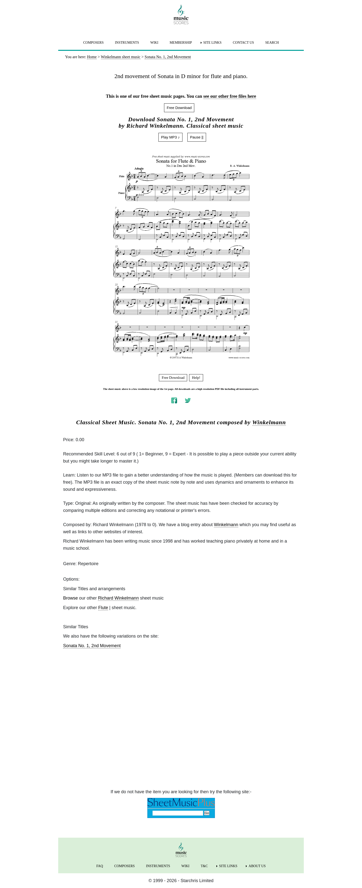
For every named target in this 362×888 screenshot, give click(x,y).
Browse (70, 598)
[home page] (181, 14)
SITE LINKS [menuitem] (212, 42)
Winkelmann (269, 422)
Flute (103, 607)
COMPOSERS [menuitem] (93, 42)
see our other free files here (229, 96)
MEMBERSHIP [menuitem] (181, 42)
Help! (196, 378)
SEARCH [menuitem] (272, 42)
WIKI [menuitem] (154, 42)
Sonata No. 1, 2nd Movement (92, 645)
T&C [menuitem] (204, 866)
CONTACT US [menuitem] (243, 42)
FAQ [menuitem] (99, 866)
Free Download (179, 108)
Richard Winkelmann (118, 598)
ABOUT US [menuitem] (257, 866)
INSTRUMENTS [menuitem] (127, 42)
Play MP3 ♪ (170, 137)
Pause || (197, 137)
